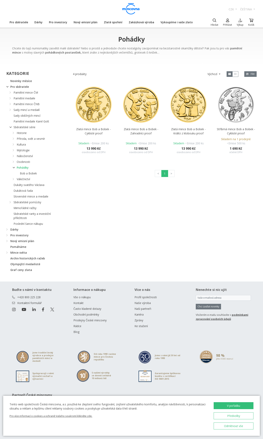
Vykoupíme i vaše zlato (177, 22)
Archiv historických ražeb (27, 258)
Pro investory (58, 22)
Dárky (38, 22)
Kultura (21, 144)
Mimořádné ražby (25, 208)
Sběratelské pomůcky (27, 202)
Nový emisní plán (85, 22)
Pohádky (23, 167)
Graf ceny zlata (21, 270)
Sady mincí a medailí (27, 110)
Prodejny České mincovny (90, 320)
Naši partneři (142, 309)
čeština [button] (246, 9)
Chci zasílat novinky (208, 306)
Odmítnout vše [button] (233, 426)
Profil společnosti (145, 297)
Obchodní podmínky (86, 314)
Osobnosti (23, 162)
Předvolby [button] (233, 416)
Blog (76, 332)
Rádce (77, 326)
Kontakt (78, 303)
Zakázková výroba (141, 22)
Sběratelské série (24, 127)
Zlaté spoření (113, 22)
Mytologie (23, 150)
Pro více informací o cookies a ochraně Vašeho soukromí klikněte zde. (51, 416)
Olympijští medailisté (25, 264)
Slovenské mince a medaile (31, 196)
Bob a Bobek (28, 173)
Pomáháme (18, 247)
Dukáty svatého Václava (29, 185)
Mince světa (18, 252)
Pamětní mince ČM (26, 92)
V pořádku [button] (233, 406)
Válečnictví (23, 179)
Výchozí (212, 74)
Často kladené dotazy (87, 309)
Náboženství (25, 156)
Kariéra (139, 314)
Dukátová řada (23, 191)
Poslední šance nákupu (28, 224)
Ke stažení (141, 326)
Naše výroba (142, 303)
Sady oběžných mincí (27, 115)
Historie (22, 133)
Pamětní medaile (24, 98)
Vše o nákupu (82, 297)
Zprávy (138, 320)
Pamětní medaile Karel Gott (31, 121)
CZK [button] (232, 9)
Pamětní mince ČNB (27, 104)
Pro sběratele (19, 22)
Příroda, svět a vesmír (31, 139)
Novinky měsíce (21, 81)
